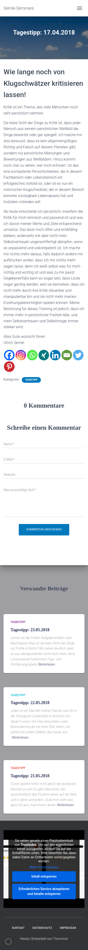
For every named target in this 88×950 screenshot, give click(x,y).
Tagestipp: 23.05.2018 (30, 629)
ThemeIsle (60, 939)
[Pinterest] (9, 366)
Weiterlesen (46, 664)
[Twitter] (78, 355)
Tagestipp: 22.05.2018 (30, 702)
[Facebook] (9, 355)
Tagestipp (31, 379)
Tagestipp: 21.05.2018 (30, 775)
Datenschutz (42, 928)
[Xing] (43, 355)
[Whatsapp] (32, 355)
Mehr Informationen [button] (44, 867)
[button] (8, 941)
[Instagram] (20, 355)
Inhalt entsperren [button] (44, 876)
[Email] (66, 355)
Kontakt (18, 928)
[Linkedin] (55, 355)
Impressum (68, 928)
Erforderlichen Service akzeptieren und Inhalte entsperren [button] (44, 891)
